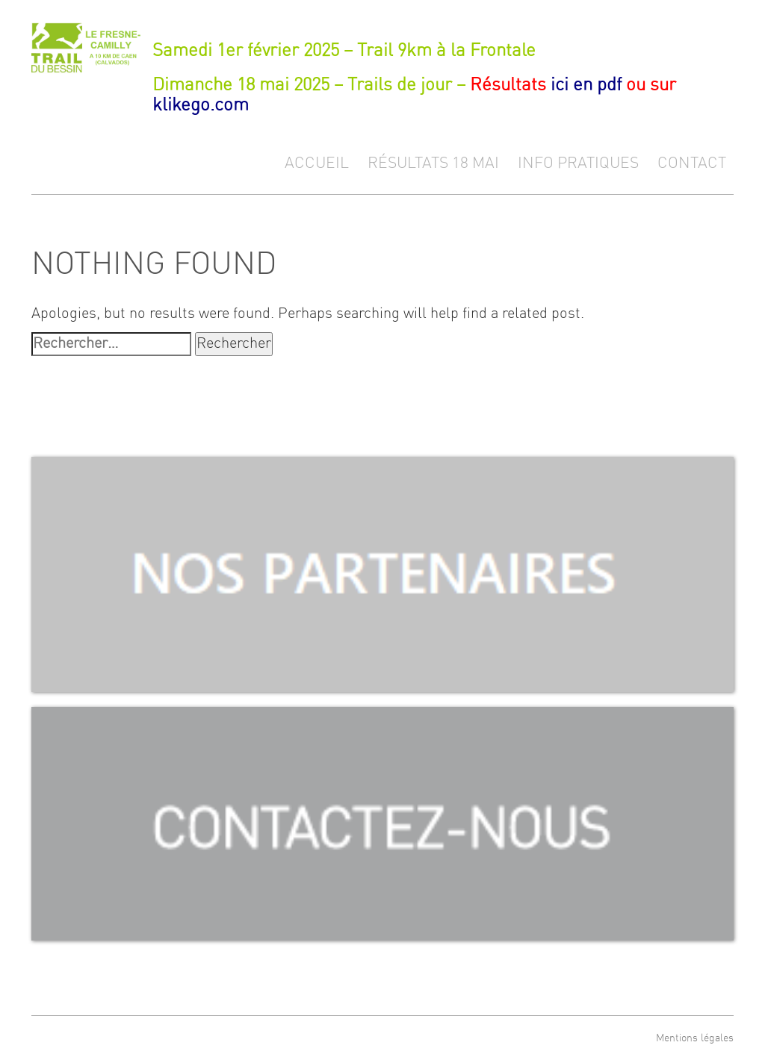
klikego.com (200, 105)
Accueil (317, 163)
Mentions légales (695, 1038)
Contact (691, 163)
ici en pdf (586, 85)
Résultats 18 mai (433, 163)
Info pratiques (578, 163)
